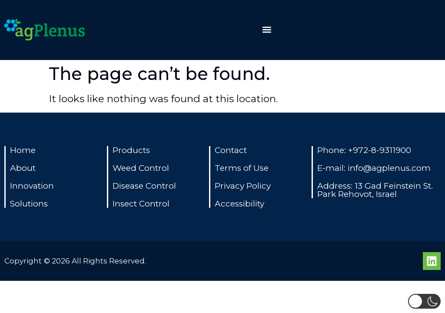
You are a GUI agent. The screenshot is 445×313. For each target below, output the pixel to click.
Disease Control (144, 186)
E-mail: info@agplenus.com (374, 168)
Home (23, 150)
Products (131, 150)
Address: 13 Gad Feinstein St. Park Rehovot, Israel (375, 190)
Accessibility (239, 204)
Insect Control (141, 204)
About (23, 168)
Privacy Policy (243, 186)
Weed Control (141, 168)
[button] (267, 30)
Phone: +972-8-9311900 (364, 150)
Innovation (32, 186)
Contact (231, 150)
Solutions (29, 204)
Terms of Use (242, 168)
